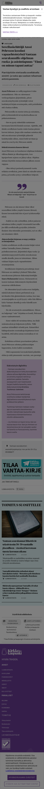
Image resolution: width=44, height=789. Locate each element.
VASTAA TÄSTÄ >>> (10, 32)
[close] (42, 9)
